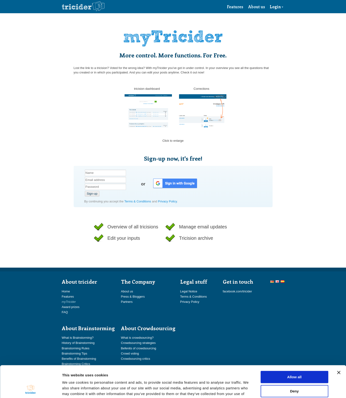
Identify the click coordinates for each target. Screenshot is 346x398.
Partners (127, 302)
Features (235, 6)
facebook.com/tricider (237, 291)
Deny (294, 361)
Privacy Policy (167, 201)
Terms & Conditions (138, 201)
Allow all (294, 347)
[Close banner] (338, 342)
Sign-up (92, 193)
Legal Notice (188, 291)
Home (66, 291)
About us (256, 6)
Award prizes (71, 307)
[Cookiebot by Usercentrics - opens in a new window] (30, 388)
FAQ (65, 312)
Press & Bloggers (133, 296)
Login (276, 6)
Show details (249, 389)
